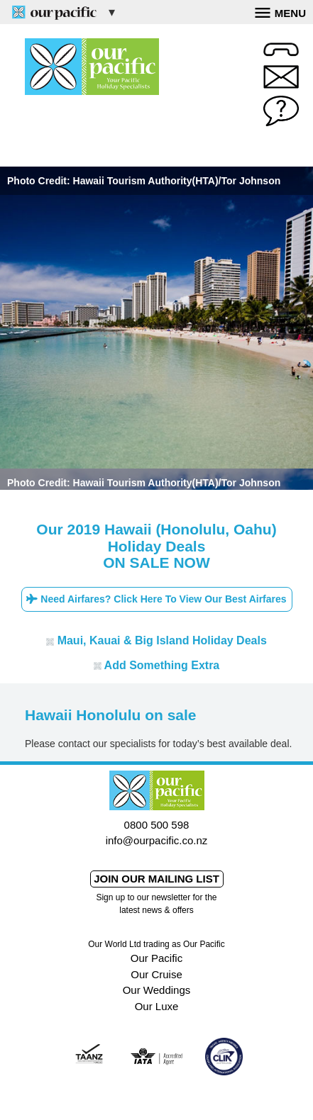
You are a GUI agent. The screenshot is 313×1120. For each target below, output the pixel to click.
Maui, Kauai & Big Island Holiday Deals (156, 640)
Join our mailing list (156, 879)
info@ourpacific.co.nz (157, 840)
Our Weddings (157, 990)
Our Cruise (156, 974)
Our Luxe (157, 1006)
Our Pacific (156, 958)
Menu (280, 11)
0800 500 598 (157, 825)
